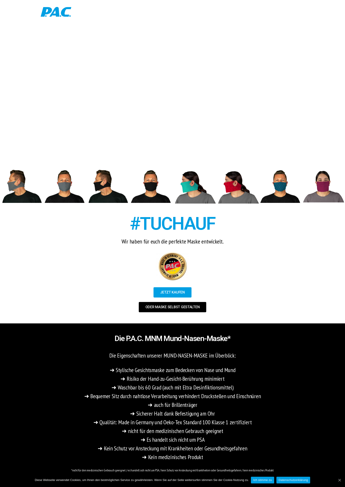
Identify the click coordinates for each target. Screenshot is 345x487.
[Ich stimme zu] (339, 480)
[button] (172, 292)
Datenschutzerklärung (293, 480)
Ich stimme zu (262, 480)
